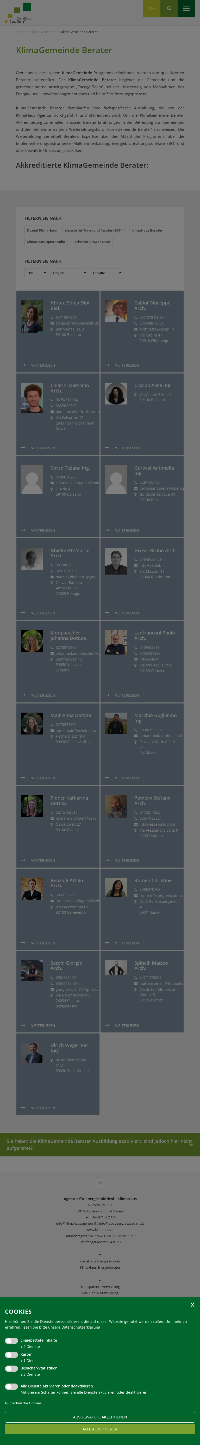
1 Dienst (29, 1360)
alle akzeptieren (100, 1429)
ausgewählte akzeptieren (100, 1417)
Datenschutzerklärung (80, 1327)
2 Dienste (30, 1346)
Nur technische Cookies (23, 1403)
